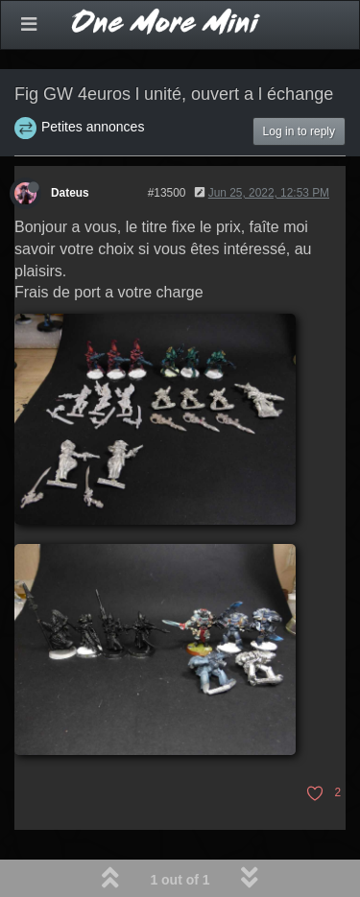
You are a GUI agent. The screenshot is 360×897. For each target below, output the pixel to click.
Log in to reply (299, 131)
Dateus (70, 193)
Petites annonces (92, 126)
